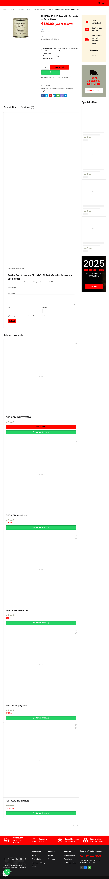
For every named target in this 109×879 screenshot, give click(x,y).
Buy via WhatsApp (42, 432)
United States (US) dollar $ (50, 39)
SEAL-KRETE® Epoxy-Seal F (16, 706)
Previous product (73, 825)
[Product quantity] (45, 67)
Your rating (12, 288)
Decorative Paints (39, 9)
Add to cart (59, 67)
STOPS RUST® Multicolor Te (17, 610)
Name (10, 308)
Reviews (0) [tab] (27, 107)
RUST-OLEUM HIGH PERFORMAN (18, 417)
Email (45, 308)
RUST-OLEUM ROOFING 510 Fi (17, 801)
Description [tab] (10, 107)
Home (5, 9)
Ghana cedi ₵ (45, 32)
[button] (50, 71)
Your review (12, 293)
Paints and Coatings (24, 9)
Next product (77, 825)
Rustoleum (47, 91)
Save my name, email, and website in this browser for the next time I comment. (34, 316)
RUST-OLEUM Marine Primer (17, 515)
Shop (12, 9)
